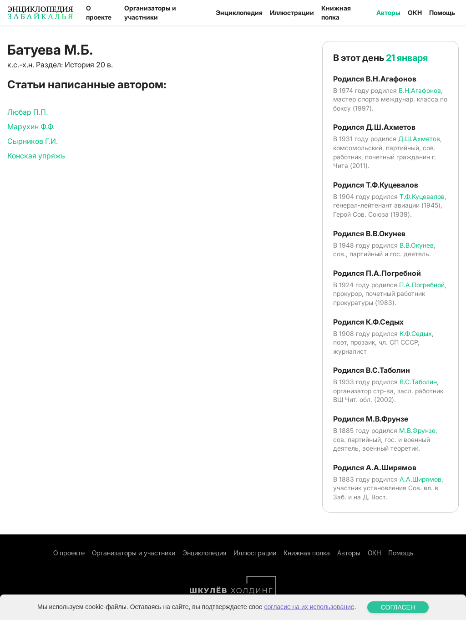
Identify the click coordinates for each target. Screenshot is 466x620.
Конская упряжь (36, 155)
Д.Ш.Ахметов (419, 138)
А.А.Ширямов (420, 479)
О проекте (98, 12)
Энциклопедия (239, 12)
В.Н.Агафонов (420, 90)
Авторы (388, 12)
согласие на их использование (309, 606)
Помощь (442, 12)
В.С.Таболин (418, 382)
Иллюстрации (292, 12)
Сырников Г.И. (32, 141)
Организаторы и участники (150, 12)
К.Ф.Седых (416, 333)
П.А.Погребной (422, 285)
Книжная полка (336, 12)
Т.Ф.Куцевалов (422, 196)
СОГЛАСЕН (398, 607)
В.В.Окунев (417, 245)
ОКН (415, 12)
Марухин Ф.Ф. (31, 126)
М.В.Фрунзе (417, 430)
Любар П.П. (27, 112)
